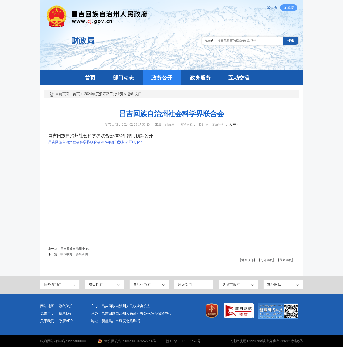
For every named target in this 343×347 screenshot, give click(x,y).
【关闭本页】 (285, 260)
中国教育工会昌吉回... (75, 254)
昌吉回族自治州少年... (75, 248)
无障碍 (289, 7)
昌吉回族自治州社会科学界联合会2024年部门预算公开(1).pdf (95, 142)
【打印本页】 (266, 260)
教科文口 (135, 94)
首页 (76, 94)
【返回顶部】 (247, 260)
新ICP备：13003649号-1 (185, 341)
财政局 (82, 40)
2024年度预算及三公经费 (103, 94)
